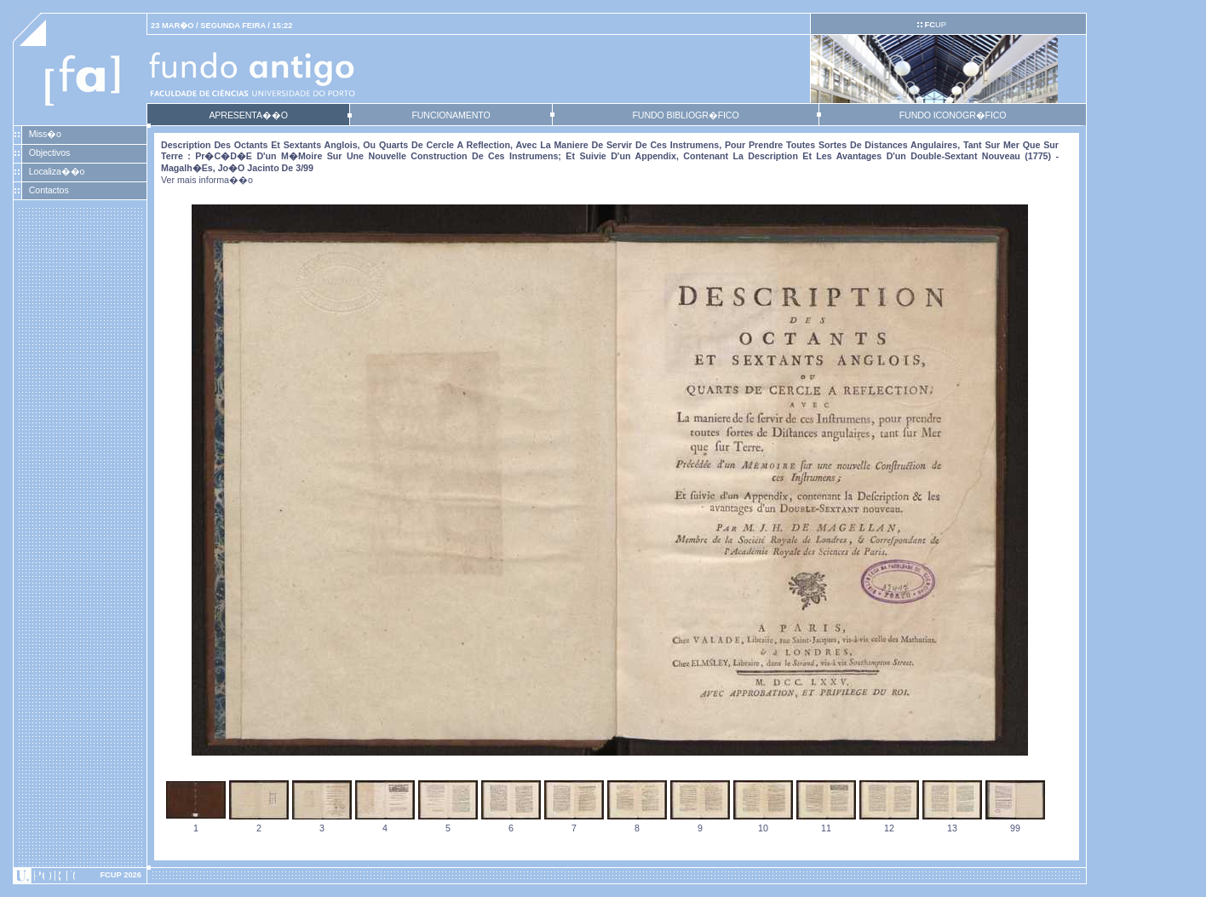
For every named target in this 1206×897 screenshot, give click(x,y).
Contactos (49, 190)
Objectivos (49, 152)
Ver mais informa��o (207, 180)
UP (934, 24)
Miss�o (45, 134)
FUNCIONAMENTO (450, 115)
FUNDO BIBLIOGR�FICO (685, 115)
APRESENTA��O (248, 115)
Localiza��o (57, 171)
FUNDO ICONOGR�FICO (953, 115)
